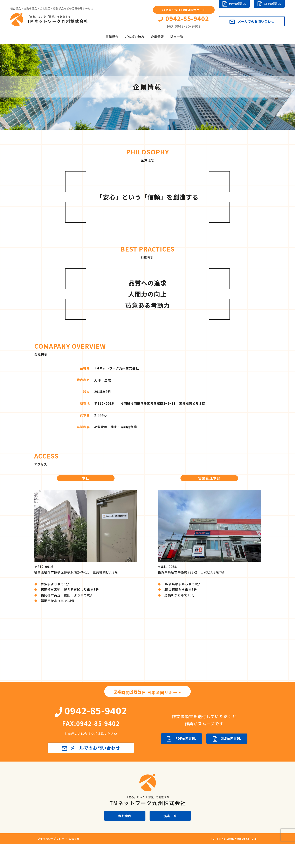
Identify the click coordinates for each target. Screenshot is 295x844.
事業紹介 (112, 36)
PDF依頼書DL (234, 4)
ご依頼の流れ (135, 36)
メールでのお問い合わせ (251, 21)
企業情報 (157, 36)
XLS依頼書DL (269, 3)
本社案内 (124, 816)
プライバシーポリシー (50, 838)
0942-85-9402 (183, 18)
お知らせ (73, 838)
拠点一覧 (176, 36)
